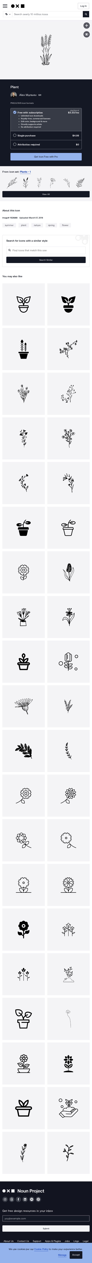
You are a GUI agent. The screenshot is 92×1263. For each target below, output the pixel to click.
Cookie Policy (41, 1249)
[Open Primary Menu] (5, 6)
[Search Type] (7, 14)
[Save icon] (86, 25)
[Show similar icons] (86, 34)
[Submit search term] (86, 14)
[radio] (46, 119)
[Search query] (46, 250)
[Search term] (48, 14)
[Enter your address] (46, 1218)
